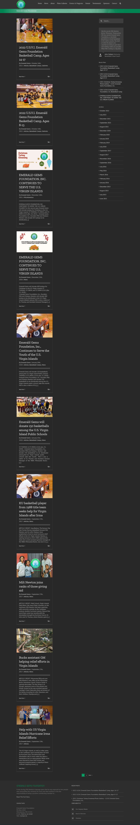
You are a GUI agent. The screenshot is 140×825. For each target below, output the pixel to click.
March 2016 (104, 175)
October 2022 (104, 111)
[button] (120, 3)
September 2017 (105, 151)
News (26, 280)
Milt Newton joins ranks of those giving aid (33, 586)
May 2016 (103, 171)
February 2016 (105, 179)
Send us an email (27, 814)
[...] (28, 220)
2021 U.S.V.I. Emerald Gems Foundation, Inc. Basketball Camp (111, 91)
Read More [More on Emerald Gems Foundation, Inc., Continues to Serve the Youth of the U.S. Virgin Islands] (21, 389)
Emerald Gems (26, 63)
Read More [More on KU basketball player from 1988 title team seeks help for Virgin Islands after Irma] (21, 546)
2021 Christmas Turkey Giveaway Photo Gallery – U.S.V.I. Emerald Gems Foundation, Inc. (111, 84)
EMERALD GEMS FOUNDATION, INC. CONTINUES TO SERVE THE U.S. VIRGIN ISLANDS (32, 183)
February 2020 (105, 135)
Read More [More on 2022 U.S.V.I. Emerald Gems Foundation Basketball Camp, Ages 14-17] (21, 76)
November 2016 (105, 159)
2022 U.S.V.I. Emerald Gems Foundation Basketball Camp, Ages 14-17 (110, 68)
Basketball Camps (35, 66)
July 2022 (103, 115)
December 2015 (105, 187)
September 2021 (105, 123)
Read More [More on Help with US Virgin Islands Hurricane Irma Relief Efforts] (21, 768)
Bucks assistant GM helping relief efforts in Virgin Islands (34, 661)
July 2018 (103, 147)
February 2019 (105, 143)
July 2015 (103, 195)
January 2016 (104, 183)
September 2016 (105, 163)
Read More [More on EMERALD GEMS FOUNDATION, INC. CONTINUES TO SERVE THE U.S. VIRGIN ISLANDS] (21, 224)
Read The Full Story (23, 797)
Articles (26, 66)
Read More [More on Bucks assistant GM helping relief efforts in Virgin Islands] (21, 698)
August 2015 (104, 191)
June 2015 (103, 199)
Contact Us (23, 816)
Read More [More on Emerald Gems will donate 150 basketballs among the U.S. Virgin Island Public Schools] (21, 466)
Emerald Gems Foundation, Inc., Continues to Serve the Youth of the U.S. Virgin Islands (34, 351)
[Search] (101, 20)
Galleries (45, 66)
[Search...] (111, 20)
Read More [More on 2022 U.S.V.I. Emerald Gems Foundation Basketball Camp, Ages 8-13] (21, 142)
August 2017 (104, 155)
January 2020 (104, 139)
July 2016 (103, 167)
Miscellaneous (29, 197)
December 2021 (105, 119)
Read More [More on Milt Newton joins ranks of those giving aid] (21, 621)
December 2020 (105, 131)
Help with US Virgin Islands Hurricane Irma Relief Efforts (34, 733)
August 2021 (104, 127)
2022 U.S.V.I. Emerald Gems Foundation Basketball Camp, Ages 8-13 (110, 76)
